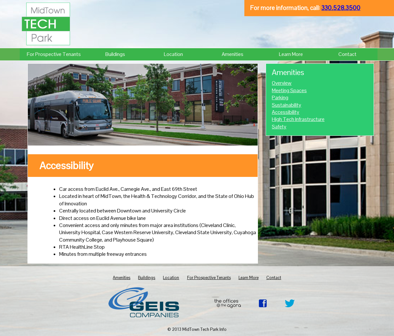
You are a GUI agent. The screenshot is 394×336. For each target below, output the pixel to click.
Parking (280, 97)
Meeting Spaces (289, 90)
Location (173, 54)
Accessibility (285, 112)
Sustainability (286, 105)
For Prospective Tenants (54, 54)
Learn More (291, 54)
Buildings (115, 54)
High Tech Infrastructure (298, 119)
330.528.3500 (340, 8)
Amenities (232, 54)
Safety (279, 126)
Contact (347, 54)
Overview (282, 83)
